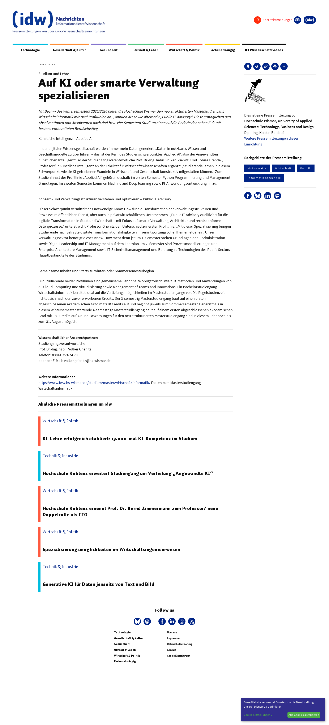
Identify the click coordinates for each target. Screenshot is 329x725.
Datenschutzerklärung (179, 644)
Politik (305, 168)
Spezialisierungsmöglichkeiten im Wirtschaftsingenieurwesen (112, 549)
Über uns (172, 632)
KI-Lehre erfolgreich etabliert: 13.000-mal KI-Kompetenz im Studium (120, 438)
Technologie (30, 50)
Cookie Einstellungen (178, 656)
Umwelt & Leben (145, 50)
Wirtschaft (283, 168)
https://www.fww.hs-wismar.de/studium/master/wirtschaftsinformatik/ (94, 382)
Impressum (173, 638)
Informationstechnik (264, 178)
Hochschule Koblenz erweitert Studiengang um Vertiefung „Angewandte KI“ (128, 473)
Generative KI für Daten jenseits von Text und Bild (99, 584)
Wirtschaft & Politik (183, 50)
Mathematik (257, 168)
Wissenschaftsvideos (263, 50)
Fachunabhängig (221, 50)
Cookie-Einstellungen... (258, 715)
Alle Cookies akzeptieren (304, 715)
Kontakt (171, 650)
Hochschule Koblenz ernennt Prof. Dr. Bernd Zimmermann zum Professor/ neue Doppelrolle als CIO (131, 511)
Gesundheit (109, 50)
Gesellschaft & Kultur (69, 50)
